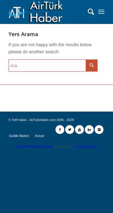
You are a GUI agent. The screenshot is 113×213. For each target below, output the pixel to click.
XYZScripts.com (86, 146)
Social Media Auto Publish (34, 146)
